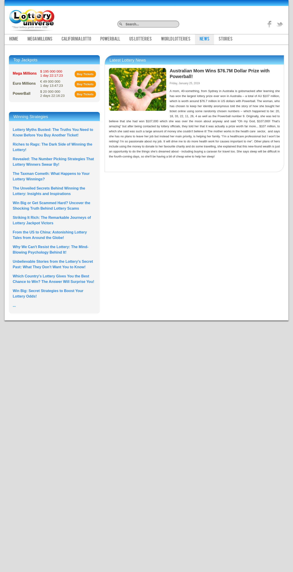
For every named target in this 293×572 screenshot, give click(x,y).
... (14, 305)
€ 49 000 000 (51, 83)
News (204, 39)
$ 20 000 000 (52, 93)
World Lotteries (175, 39)
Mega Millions (39, 39)
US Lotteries (140, 39)
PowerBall (110, 39)
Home (13, 39)
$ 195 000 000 (51, 73)
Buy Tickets (85, 74)
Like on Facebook (269, 24)
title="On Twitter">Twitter (279, 24)
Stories (226, 39)
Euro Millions (24, 83)
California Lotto (76, 39)
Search (177, 24)
